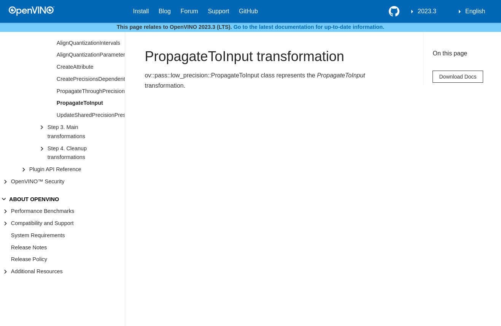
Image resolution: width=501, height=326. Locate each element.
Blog (165, 11)
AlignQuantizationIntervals (88, 43)
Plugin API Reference (55, 169)
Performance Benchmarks (42, 211)
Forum (189, 11)
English (475, 11)
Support (218, 11)
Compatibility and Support (42, 223)
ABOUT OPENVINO (34, 199)
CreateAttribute (75, 67)
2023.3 (427, 11)
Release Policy (29, 259)
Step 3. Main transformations (66, 131)
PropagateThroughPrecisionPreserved (91, 91)
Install (141, 11)
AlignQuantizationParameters (91, 55)
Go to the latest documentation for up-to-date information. (309, 27)
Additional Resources (37, 271)
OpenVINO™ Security (38, 181)
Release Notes (29, 247)
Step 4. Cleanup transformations (67, 153)
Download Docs (457, 77)
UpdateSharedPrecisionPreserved (91, 115)
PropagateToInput (80, 103)
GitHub (248, 11)
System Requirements (38, 235)
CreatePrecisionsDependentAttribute (91, 79)
